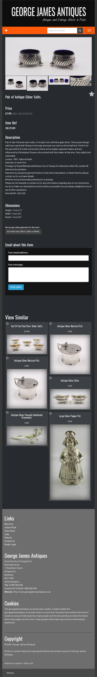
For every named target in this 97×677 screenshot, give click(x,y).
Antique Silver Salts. (70, 380)
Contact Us (9, 541)
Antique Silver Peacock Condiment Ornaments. (27, 416)
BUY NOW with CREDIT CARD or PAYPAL (23, 232)
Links (6, 534)
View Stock (9, 531)
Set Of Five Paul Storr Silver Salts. (27, 326)
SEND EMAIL (16, 287)
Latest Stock (10, 527)
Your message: (15, 265)
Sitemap (10, 673)
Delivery (8, 537)
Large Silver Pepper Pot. (70, 416)
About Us (8, 524)
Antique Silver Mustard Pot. (70, 326)
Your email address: (18, 252)
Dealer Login (10, 544)
